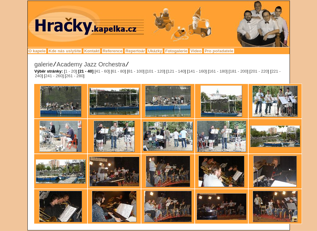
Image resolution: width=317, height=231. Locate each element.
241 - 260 (54, 76)
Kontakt (92, 51)
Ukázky (155, 51)
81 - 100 (135, 71)
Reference (112, 51)
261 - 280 (74, 76)
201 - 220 (259, 71)
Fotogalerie (176, 51)
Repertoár (135, 51)
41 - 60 (102, 71)
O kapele (37, 51)
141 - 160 (196, 71)
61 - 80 (118, 71)
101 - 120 (155, 71)
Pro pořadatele (219, 51)
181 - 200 (238, 71)
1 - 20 (70, 71)
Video (195, 51)
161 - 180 (217, 71)
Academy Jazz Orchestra (91, 64)
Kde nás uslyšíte (65, 51)
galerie (44, 64)
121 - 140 (176, 71)
